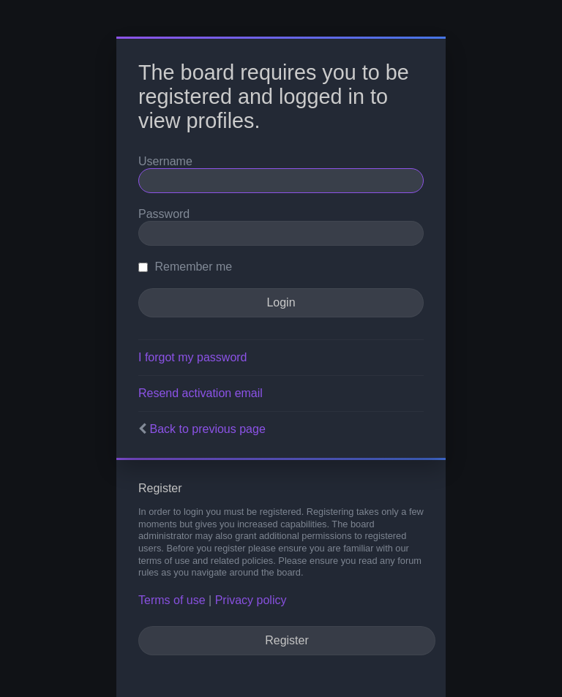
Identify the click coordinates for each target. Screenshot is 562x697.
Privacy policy (251, 600)
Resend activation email (200, 393)
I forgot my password (192, 357)
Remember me (185, 266)
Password (164, 214)
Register (287, 640)
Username (165, 161)
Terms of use (172, 600)
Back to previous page (207, 429)
